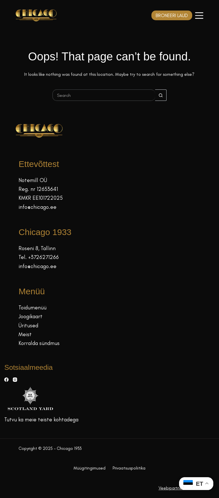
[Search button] (161, 95)
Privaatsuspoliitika (129, 468)
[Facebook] (6, 379)
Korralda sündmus (39, 343)
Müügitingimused (90, 468)
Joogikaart (30, 316)
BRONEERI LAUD (172, 15)
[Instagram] (15, 379)
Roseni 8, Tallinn (37, 248)
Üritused (28, 325)
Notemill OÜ (33, 180)
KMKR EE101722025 (41, 198)
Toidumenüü (32, 307)
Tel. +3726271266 (39, 257)
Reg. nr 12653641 (38, 189)
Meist (25, 334)
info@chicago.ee (37, 207)
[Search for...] (103, 95)
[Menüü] (199, 15)
